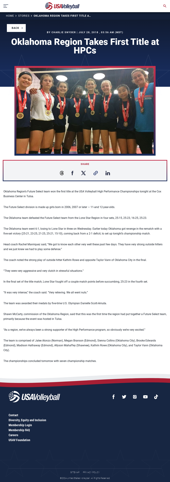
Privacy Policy (91, 472)
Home (10, 15)
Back (15, 28)
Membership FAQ (19, 430)
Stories (24, 15)
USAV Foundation (19, 440)
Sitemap (75, 472)
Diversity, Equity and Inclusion (27, 420)
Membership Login (20, 425)
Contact (13, 415)
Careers (13, 435)
